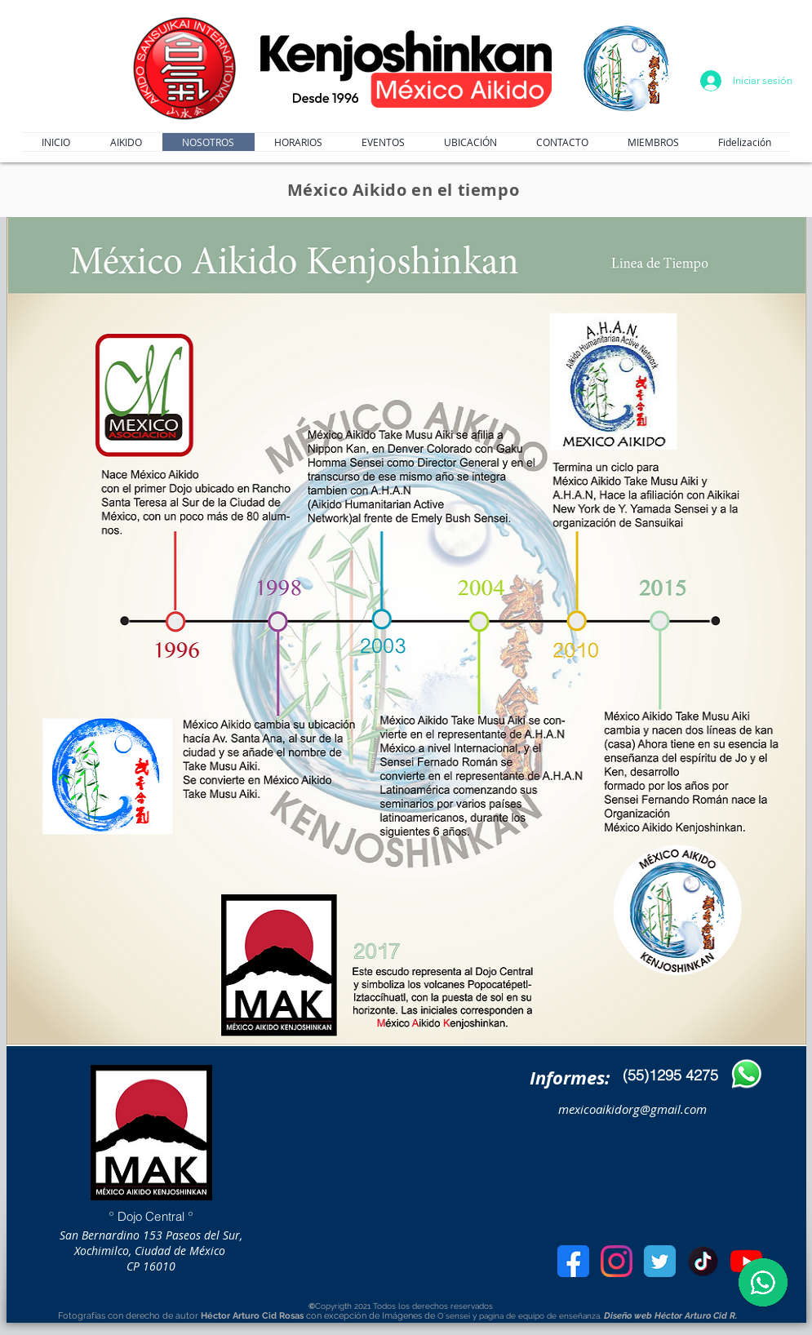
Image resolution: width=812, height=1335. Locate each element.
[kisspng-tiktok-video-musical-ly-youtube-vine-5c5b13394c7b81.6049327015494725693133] (703, 1261)
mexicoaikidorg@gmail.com (632, 1109)
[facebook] (573, 1261)
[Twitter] (660, 1261)
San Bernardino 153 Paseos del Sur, (151, 1235)
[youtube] (746, 1261)
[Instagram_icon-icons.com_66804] (616, 1261)
